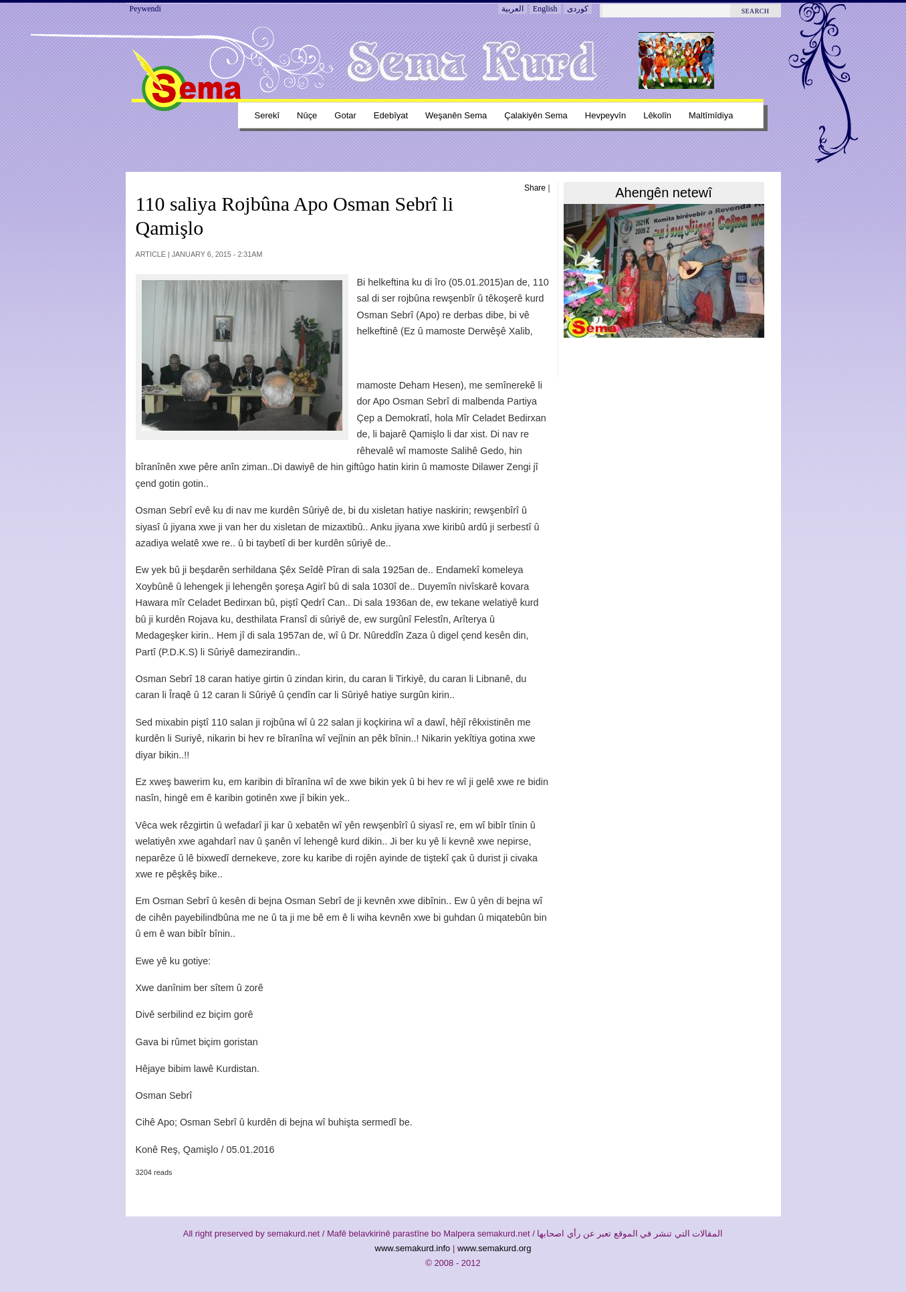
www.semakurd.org (494, 1248)
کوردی (577, 8)
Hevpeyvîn (605, 115)
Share (535, 188)
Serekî (267, 115)
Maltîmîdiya (711, 115)
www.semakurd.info (413, 1248)
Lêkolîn (657, 115)
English (545, 8)
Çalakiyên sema (536, 115)
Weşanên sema (456, 115)
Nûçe (307, 115)
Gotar (345, 115)
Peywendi (145, 8)
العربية (512, 8)
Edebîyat (391, 115)
